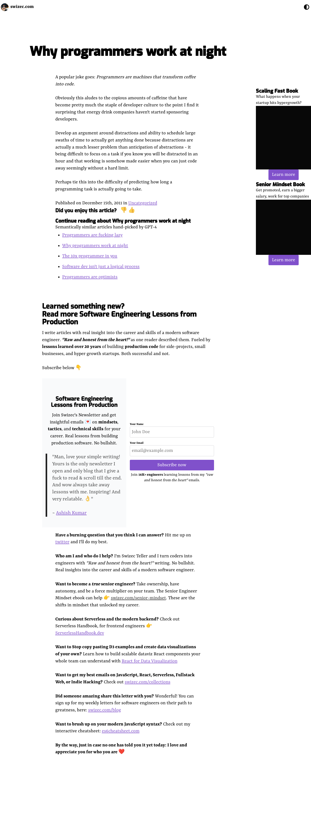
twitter (62, 542)
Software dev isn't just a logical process (101, 266)
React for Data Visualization (149, 661)
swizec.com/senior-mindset (138, 598)
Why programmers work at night (95, 245)
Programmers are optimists (89, 277)
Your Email (136, 443)
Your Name (136, 424)
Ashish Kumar (71, 513)
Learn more (283, 174)
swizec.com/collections (147, 682)
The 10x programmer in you (89, 256)
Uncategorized (142, 203)
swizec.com (22, 6)
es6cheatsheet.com (121, 731)
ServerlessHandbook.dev (79, 633)
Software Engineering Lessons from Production (84, 402)
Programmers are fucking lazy (92, 235)
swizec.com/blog (104, 710)
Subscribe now (171, 465)
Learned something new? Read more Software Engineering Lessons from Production (119, 314)
